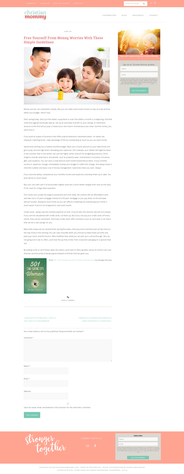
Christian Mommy (43, 15)
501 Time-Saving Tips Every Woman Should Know (74, 260)
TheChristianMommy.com (67, 467)
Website (27, 391)
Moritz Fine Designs (136, 467)
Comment (29, 338)
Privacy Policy (146, 84)
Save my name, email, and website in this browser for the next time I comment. (57, 407)
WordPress (114, 470)
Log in (124, 470)
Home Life (68, 31)
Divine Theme (80, 470)
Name (27, 366)
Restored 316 (95, 467)
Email (27, 378)
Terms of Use (143, 452)
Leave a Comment (68, 300)
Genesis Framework (98, 470)
